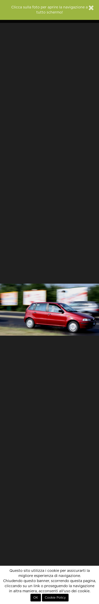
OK (35, 597)
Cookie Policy (55, 597)
